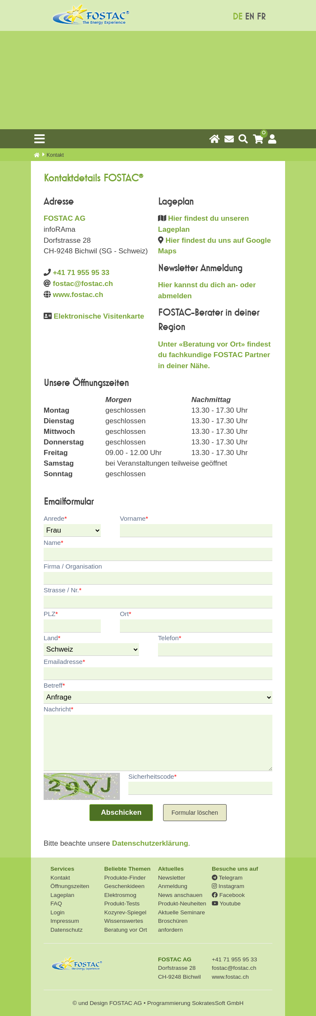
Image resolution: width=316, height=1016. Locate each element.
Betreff (54, 685)
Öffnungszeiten (69, 886)
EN (249, 17)
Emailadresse (64, 661)
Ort (125, 613)
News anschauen (180, 895)
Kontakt (60, 877)
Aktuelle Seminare (181, 912)
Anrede (55, 518)
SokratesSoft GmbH (218, 1003)
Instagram (228, 886)
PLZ (51, 613)
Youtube (226, 903)
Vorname (134, 518)
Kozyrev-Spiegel (125, 912)
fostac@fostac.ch (83, 284)
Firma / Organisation (73, 566)
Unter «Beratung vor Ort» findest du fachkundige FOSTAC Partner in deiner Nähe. (214, 355)
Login (57, 912)
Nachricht (58, 709)
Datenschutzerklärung (150, 843)
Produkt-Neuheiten (182, 903)
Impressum (64, 921)
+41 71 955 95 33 (81, 273)
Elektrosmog (120, 895)
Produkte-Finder (125, 877)
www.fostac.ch (78, 295)
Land (52, 637)
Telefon (169, 637)
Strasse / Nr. (62, 590)
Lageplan (62, 895)
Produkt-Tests (122, 903)
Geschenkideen (124, 886)
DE (237, 17)
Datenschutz (66, 930)
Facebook (228, 895)
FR (261, 17)
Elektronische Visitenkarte (99, 316)
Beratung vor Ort (125, 930)
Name (53, 542)
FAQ (56, 903)
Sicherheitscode (152, 776)
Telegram (227, 877)
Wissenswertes (123, 921)
